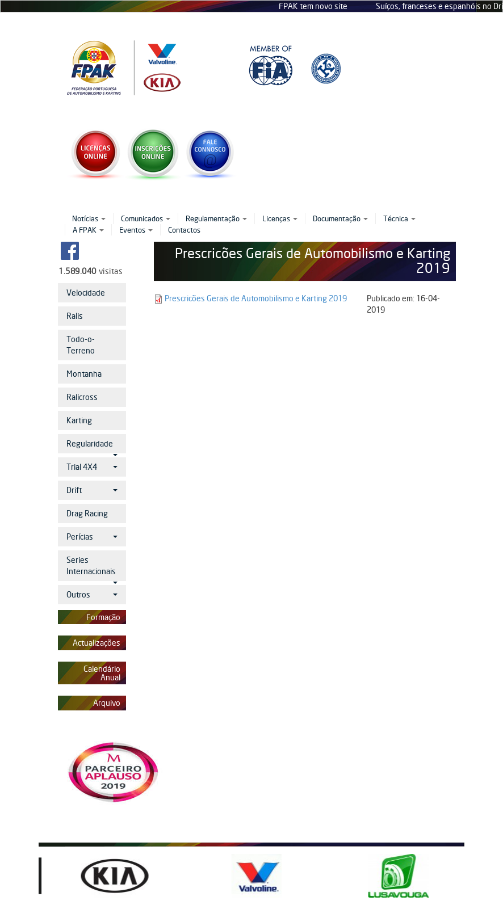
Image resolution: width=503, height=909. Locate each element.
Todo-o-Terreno (80, 344)
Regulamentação (216, 218)
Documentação (340, 218)
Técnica (399, 218)
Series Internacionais (92, 568)
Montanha (84, 373)
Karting (79, 420)
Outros (92, 594)
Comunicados (145, 218)
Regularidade (92, 446)
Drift (92, 490)
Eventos (136, 229)
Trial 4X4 (92, 467)
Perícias (92, 536)
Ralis (74, 316)
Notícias (89, 218)
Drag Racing (87, 513)
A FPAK (88, 229)
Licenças (279, 218)
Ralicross (82, 397)
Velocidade (85, 292)
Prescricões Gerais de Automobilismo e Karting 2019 (256, 298)
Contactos (184, 229)
